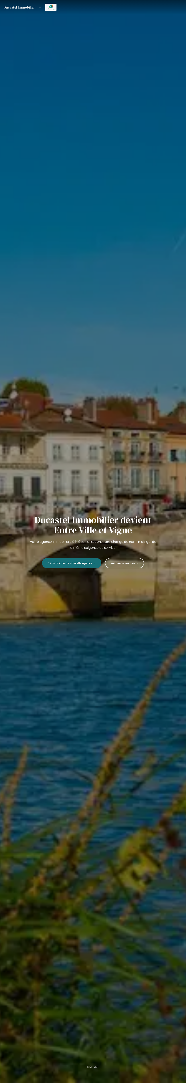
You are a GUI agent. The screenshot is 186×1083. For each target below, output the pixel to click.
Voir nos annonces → (124, 563)
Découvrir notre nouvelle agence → (71, 563)
